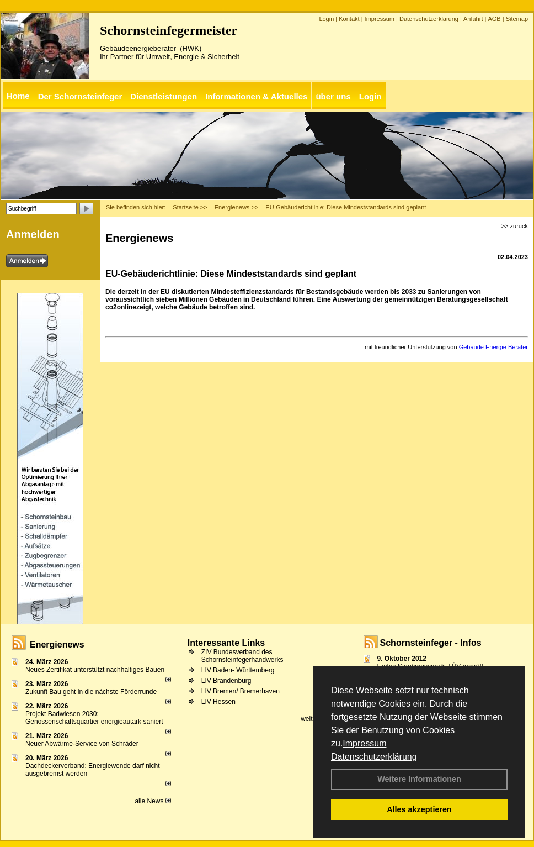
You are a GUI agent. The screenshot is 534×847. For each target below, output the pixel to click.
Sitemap (517, 18)
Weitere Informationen (419, 779)
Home (18, 96)
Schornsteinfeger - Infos (431, 643)
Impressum (364, 743)
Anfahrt (473, 18)
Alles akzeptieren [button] (419, 809)
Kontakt (349, 18)
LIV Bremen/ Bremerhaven (240, 691)
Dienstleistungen (163, 96)
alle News (152, 801)
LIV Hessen (218, 702)
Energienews (57, 644)
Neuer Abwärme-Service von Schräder (81, 744)
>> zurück (514, 226)
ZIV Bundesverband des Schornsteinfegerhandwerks (242, 656)
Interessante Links (226, 643)
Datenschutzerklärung (374, 756)
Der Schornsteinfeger (80, 96)
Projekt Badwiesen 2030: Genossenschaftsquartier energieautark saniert (94, 717)
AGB (494, 18)
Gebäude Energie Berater (493, 347)
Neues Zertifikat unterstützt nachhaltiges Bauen (94, 670)
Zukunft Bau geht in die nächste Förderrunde (91, 692)
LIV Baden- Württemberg (238, 670)
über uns (333, 96)
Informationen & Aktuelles (256, 96)
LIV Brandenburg (226, 681)
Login (326, 18)
